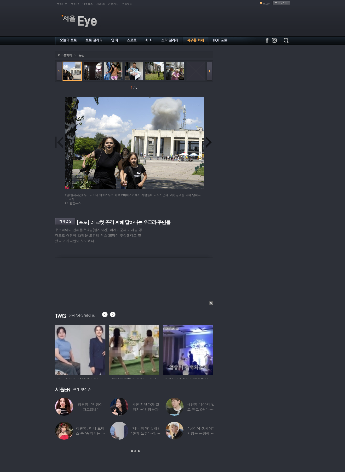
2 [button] (135, 451)
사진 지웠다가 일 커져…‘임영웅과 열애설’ (145, 409)
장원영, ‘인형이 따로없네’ (90, 407)
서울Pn (75, 4)
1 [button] (132, 451)
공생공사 (113, 4)
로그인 (267, 4)
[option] (80, 349)
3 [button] (139, 451)
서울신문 (62, 4)
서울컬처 (127, 4)
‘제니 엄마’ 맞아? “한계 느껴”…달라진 (145, 433)
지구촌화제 (65, 55)
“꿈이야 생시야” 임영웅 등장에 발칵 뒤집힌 (200, 433)
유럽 (81, 55)
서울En (100, 4)
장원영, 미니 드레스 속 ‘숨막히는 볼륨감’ (90, 433)
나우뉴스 (87, 4)
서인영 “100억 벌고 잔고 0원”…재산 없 (201, 409)
